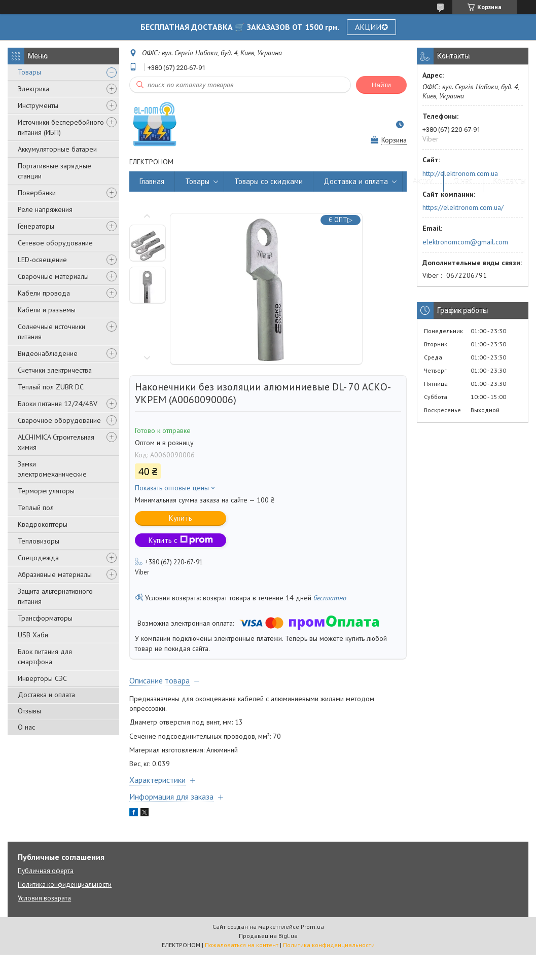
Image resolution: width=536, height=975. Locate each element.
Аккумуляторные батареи (57, 149)
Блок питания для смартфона (45, 656)
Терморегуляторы (46, 490)
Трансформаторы (45, 618)
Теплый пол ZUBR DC (51, 386)
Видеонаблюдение (48, 353)
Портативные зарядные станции (54, 170)
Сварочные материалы (53, 276)
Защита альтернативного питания (55, 596)
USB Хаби (33, 634)
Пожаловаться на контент (241, 945)
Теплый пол (36, 507)
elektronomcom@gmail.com (465, 241)
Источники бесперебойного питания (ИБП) (61, 127)
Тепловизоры (38, 541)
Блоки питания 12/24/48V (57, 403)
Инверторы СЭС (42, 678)
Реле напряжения (45, 209)
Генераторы (36, 226)
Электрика (33, 88)
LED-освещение (42, 259)
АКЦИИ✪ (371, 27)
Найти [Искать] (381, 85)
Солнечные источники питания (51, 331)
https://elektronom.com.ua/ (463, 207)
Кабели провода (44, 293)
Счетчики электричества (55, 370)
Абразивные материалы (55, 574)
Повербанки (37, 192)
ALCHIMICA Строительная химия (56, 442)
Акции (423, 181)
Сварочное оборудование (59, 420)
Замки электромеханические (52, 469)
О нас (26, 727)
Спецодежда (38, 557)
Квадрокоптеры (42, 524)
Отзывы (29, 710)
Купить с (181, 540)
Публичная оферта (46, 870)
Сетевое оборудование (55, 242)
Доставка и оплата (46, 694)
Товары (29, 72)
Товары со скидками (268, 181)
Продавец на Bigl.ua (268, 936)
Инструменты (38, 105)
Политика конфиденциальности (65, 884)
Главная (151, 181)
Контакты (509, 181)
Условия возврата (44, 898)
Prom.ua (312, 926)
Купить (180, 518)
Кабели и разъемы (47, 309)
